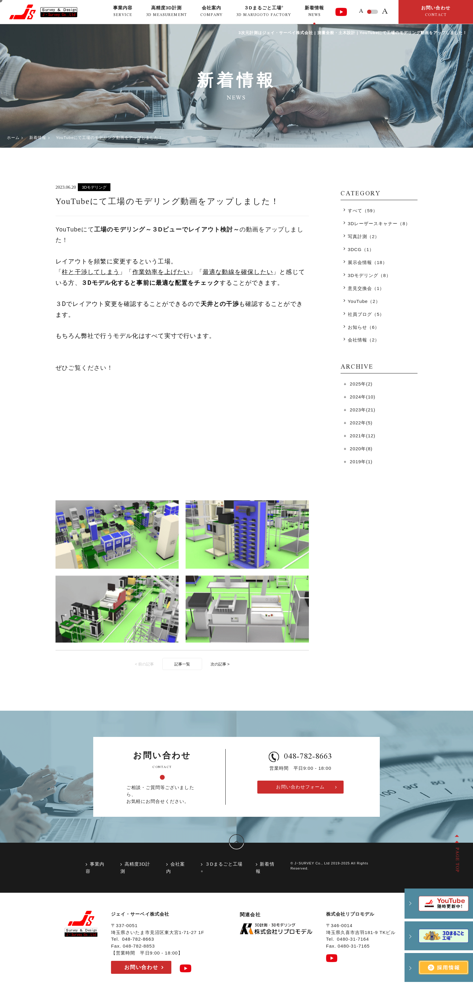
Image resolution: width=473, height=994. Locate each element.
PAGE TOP (456, 860)
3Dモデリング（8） (369, 275)
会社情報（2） (364, 339)
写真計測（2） (364, 236)
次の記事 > (220, 664)
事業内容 (95, 867)
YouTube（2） (364, 301)
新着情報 (37, 137)
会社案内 (175, 867)
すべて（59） (363, 210)
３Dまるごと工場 (222, 867)
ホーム (13, 137)
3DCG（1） (361, 249)
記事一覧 (182, 664)
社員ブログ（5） (366, 314)
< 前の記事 (144, 664)
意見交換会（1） (366, 288)
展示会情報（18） (367, 262)
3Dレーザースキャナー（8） (379, 223)
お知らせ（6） (364, 327)
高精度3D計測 (135, 867)
